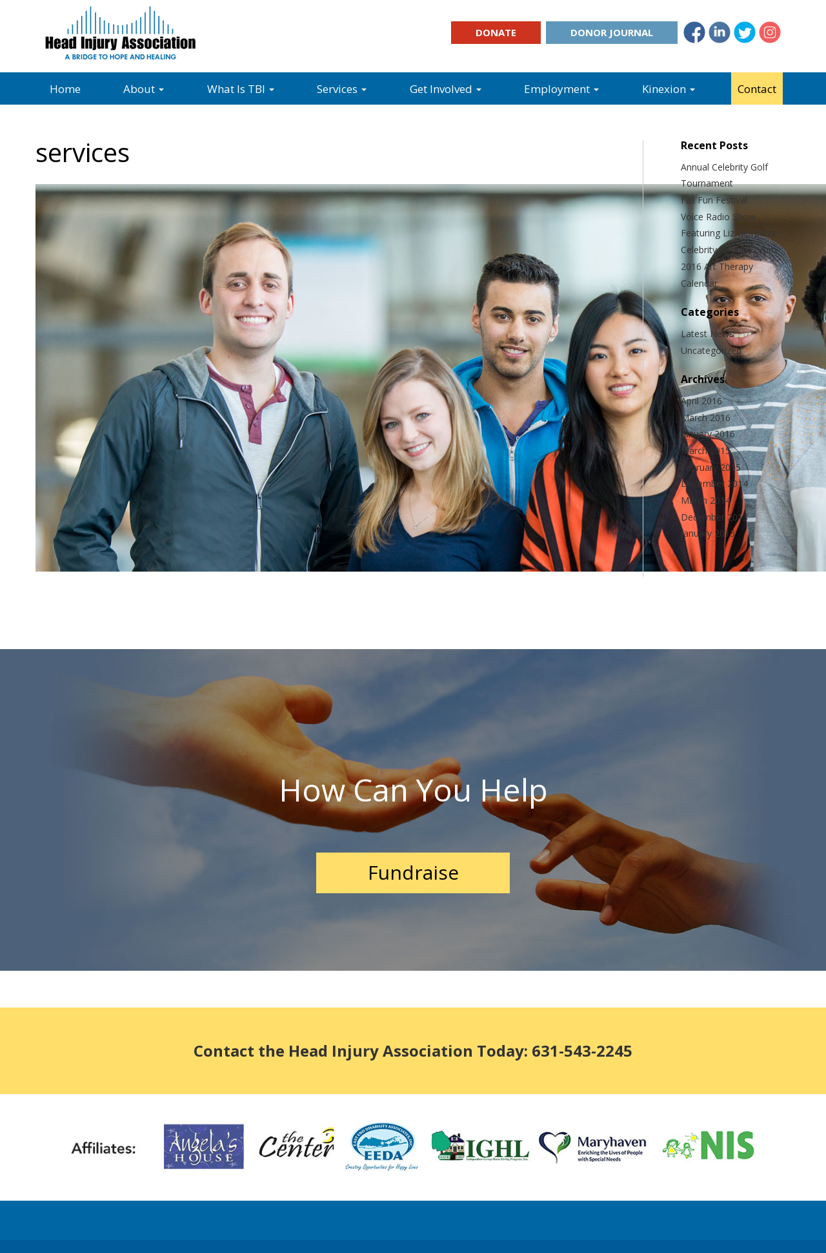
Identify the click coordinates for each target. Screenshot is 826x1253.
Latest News (707, 333)
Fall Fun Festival (714, 200)
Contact (757, 88)
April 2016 (701, 401)
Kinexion (668, 88)
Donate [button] (496, 32)
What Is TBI (240, 88)
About (143, 88)
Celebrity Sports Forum (729, 249)
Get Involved (445, 88)
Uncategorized (711, 350)
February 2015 (711, 467)
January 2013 (708, 533)
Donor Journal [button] (611, 32)
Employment (561, 88)
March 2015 (705, 450)
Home (65, 88)
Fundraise (413, 872)
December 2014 (714, 483)
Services (342, 88)
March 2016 (705, 417)
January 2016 (708, 434)
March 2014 (705, 500)
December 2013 (714, 517)
